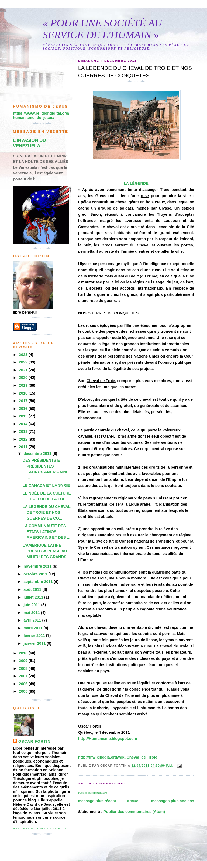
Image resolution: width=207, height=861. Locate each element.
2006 (24, 684)
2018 (24, 393)
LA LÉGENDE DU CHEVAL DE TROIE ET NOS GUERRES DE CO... (47, 512)
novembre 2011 (38, 566)
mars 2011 (33, 628)
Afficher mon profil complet (41, 828)
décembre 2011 (37, 453)
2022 (24, 362)
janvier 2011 (35, 643)
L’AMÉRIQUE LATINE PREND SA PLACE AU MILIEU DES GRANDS (45, 551)
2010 (24, 653)
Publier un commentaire (92, 792)
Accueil (133, 801)
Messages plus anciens (172, 801)
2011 (24, 447)
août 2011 (32, 589)
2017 (24, 401)
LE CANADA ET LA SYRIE (46, 485)
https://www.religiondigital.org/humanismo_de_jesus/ (41, 115)
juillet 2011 (33, 597)
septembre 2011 (38, 581)
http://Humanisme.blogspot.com (107, 738)
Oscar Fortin (34, 741)
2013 (24, 431)
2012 (24, 439)
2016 (24, 408)
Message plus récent (97, 801)
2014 (24, 424)
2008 (24, 668)
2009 (24, 660)
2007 (24, 676)
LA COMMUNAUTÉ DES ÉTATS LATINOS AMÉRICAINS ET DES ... (46, 532)
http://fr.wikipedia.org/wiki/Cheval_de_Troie (117, 757)
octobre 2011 (35, 574)
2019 (24, 385)
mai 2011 (32, 612)
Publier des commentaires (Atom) (134, 811)
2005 (24, 691)
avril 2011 (32, 620)
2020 (24, 377)
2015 (24, 416)
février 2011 (34, 635)
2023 (24, 354)
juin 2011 (32, 605)
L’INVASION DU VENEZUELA (29, 143)
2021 (24, 370)
